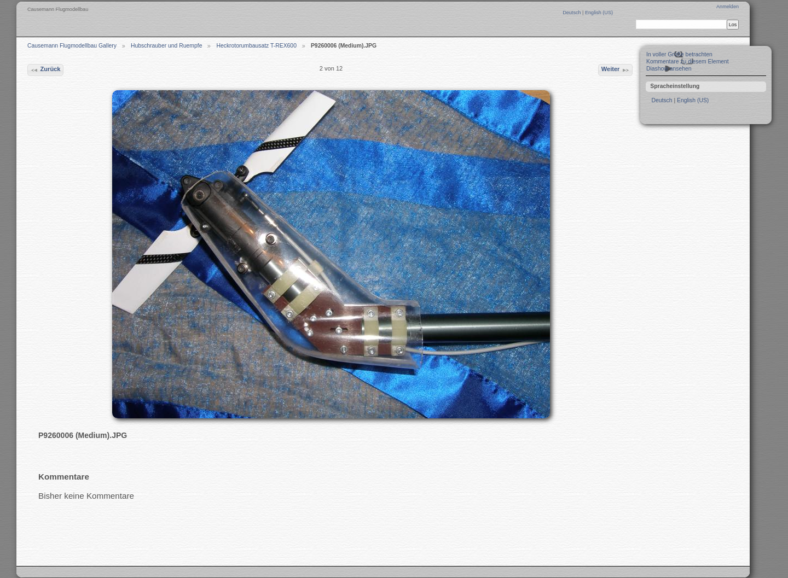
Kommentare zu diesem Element (687, 62)
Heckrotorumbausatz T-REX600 (256, 46)
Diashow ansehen (669, 69)
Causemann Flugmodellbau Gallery (72, 46)
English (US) (599, 12)
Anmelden (727, 6)
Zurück (45, 70)
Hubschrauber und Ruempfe (166, 46)
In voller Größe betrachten (679, 54)
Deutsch (572, 12)
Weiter (615, 70)
